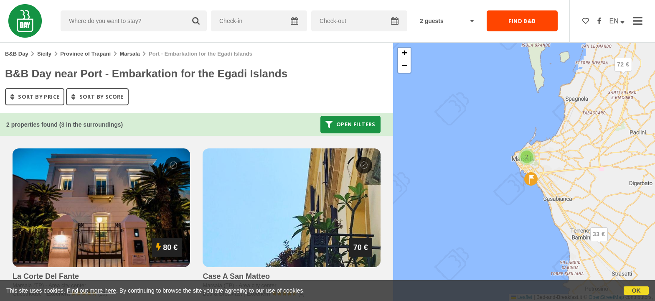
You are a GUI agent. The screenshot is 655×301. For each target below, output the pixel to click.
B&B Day (16, 54)
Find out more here (91, 290)
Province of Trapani (85, 54)
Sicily (44, 54)
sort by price (34, 96)
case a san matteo (236, 276)
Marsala (129, 54)
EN (617, 21)
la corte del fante (46, 276)
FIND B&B (522, 21)
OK (636, 290)
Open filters (350, 124)
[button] (623, 71)
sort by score (97, 96)
